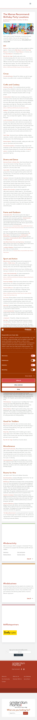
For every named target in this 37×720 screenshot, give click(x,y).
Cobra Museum (9, 53)
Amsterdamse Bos (7, 214)
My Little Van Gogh (8, 56)
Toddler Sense (11, 263)
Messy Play (6, 431)
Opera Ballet (6, 170)
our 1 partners (10, 337)
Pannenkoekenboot (8, 460)
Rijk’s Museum (18, 50)
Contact (4, 681)
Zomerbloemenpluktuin (9, 145)
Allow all (18, 380)
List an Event (27, 679)
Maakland (5, 110)
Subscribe (18, 655)
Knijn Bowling (6, 324)
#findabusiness (9, 584)
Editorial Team (8, 19)
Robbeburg (6, 481)
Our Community (6, 679)
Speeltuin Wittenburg (8, 503)
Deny (18, 389)
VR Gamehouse (7, 401)
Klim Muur (5, 320)
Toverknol (5, 178)
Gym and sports (21, 552)
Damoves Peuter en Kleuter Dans (11, 162)
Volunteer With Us (17, 679)
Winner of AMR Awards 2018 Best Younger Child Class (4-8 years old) (16, 67)
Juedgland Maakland (8, 247)
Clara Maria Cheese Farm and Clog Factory (13, 242)
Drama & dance (7, 554)
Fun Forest (6, 297)
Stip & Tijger (6, 135)
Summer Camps (21, 554)
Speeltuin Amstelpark (8, 495)
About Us (4, 676)
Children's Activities (17, 19)
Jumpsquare (6, 318)
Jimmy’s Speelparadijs (8, 311)
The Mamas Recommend (9, 513)
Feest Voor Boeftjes (8, 281)
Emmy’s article (23, 236)
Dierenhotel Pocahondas (9, 448)
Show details (28, 375)
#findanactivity (9, 543)
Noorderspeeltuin (7, 477)
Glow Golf (5, 305)
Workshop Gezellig (7, 87)
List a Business (27, 676)
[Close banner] (34, 329)
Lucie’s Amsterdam (7, 120)
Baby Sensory (6, 261)
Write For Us (16, 676)
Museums (5, 48)
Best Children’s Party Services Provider (16, 227)
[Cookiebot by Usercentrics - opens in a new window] (24, 330)
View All (30, 558)
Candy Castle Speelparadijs (10, 273)
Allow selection (18, 384)
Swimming (5, 552)
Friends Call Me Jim (8, 287)
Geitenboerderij (26, 218)
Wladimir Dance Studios (9, 189)
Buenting (5, 269)
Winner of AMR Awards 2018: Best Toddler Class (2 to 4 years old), (16, 293)
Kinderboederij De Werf (15, 238)
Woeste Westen (7, 141)
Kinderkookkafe (7, 97)
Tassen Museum (20, 51)
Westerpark (9, 239)
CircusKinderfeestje (8, 76)
